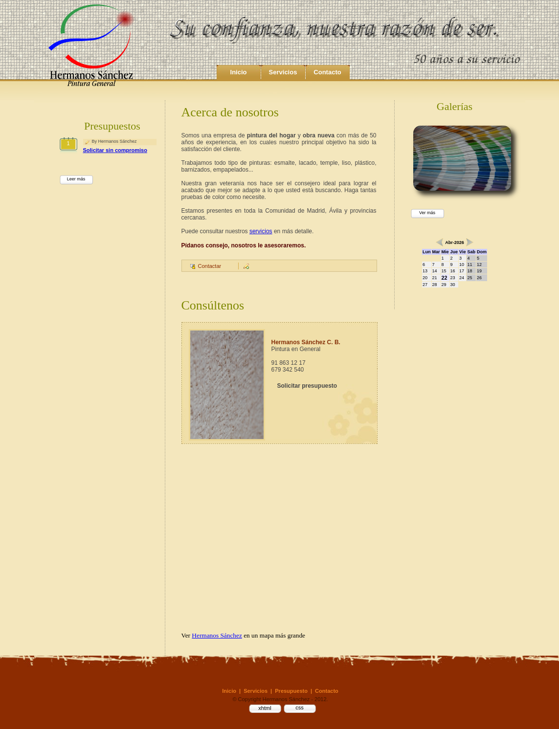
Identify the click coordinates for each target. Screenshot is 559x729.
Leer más (76, 179)
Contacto (327, 72)
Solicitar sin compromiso (115, 150)
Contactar (210, 266)
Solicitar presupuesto (307, 385)
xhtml (264, 708)
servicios (260, 231)
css (299, 707)
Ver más (427, 212)
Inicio (238, 72)
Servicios (283, 72)
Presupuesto (291, 691)
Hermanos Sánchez (217, 635)
